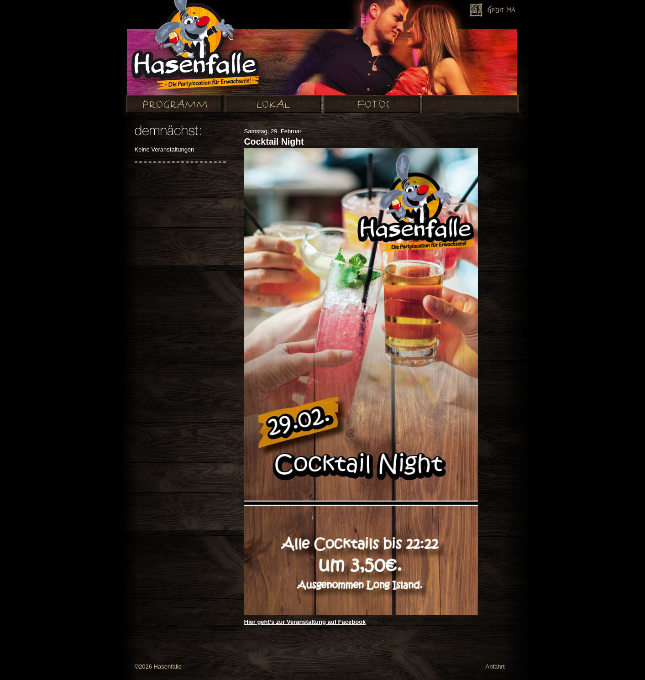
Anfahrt (495, 666)
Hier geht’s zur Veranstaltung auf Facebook (305, 621)
